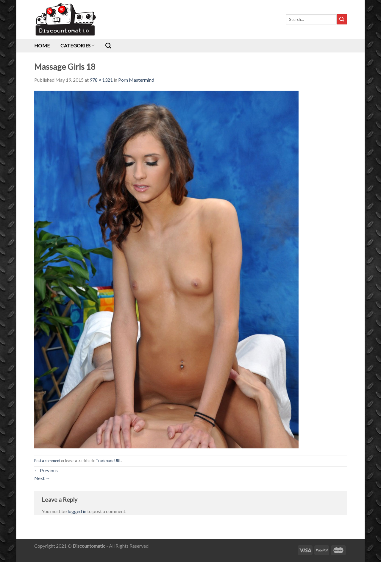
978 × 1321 (101, 80)
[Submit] (342, 19)
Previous (46, 470)
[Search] (108, 45)
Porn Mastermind (136, 80)
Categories (77, 45)
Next (42, 478)
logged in (77, 511)
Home (42, 45)
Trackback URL (108, 460)
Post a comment (47, 460)
